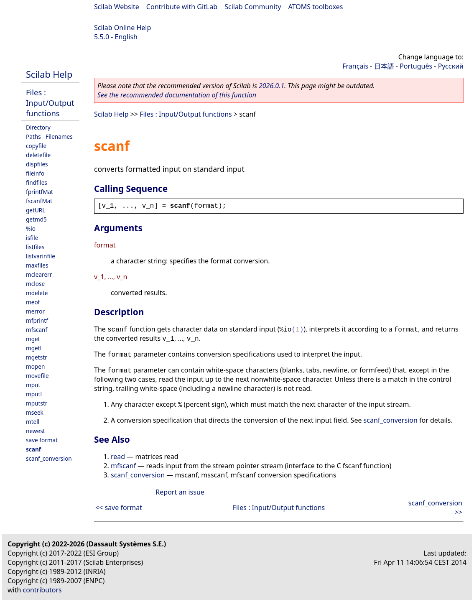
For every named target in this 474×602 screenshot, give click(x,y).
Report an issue (179, 492)
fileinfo (35, 173)
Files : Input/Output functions (50, 102)
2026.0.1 (271, 85)
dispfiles (37, 164)
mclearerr (39, 274)
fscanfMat (39, 201)
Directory (38, 127)
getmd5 (36, 219)
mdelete (37, 293)
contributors (42, 589)
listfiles (35, 247)
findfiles (36, 182)
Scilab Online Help (122, 27)
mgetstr (36, 357)
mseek (34, 412)
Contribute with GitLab (181, 6)
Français (355, 66)
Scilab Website (116, 6)
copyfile (36, 146)
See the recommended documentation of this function (176, 94)
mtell (32, 422)
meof (33, 302)
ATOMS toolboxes (315, 6)
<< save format (118, 507)
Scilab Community (252, 6)
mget (33, 339)
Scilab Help (49, 74)
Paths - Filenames (49, 136)
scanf (33, 449)
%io (31, 228)
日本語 (384, 66)
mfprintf (37, 320)
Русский (451, 66)
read (118, 456)
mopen (35, 366)
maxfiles (37, 265)
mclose (35, 284)
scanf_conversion (49, 458)
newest (35, 431)
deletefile (38, 155)
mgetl (33, 348)
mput (33, 385)
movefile (37, 376)
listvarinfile (40, 256)
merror (35, 311)
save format (42, 440)
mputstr (36, 403)
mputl (34, 394)
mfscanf (36, 330)
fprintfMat (39, 192)
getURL (35, 210)
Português (416, 66)
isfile (32, 238)
